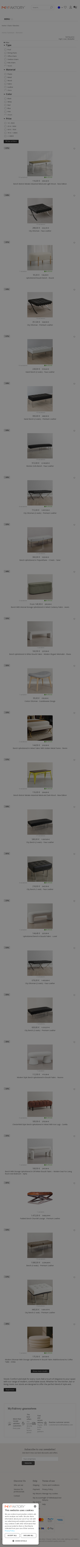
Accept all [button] (12, 1535)
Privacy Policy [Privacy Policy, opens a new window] (10, 1531)
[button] (20, 1540)
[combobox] (35, 1506)
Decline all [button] (28, 1535)
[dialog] (20, 1524)
